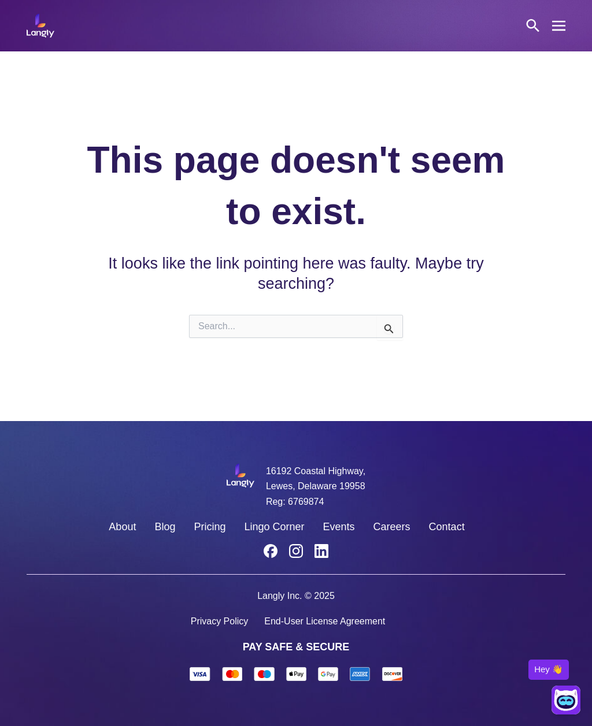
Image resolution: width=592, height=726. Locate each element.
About (122, 527)
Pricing (209, 527)
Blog (164, 527)
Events (339, 527)
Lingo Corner (274, 527)
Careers (391, 527)
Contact (447, 527)
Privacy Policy (220, 621)
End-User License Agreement (324, 621)
